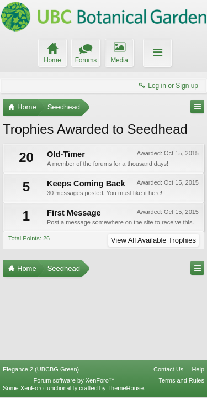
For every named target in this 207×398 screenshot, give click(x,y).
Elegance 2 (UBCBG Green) (41, 369)
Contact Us (168, 369)
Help (198, 369)
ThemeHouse (125, 388)
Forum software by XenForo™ (74, 380)
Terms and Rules (181, 380)
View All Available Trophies (153, 240)
